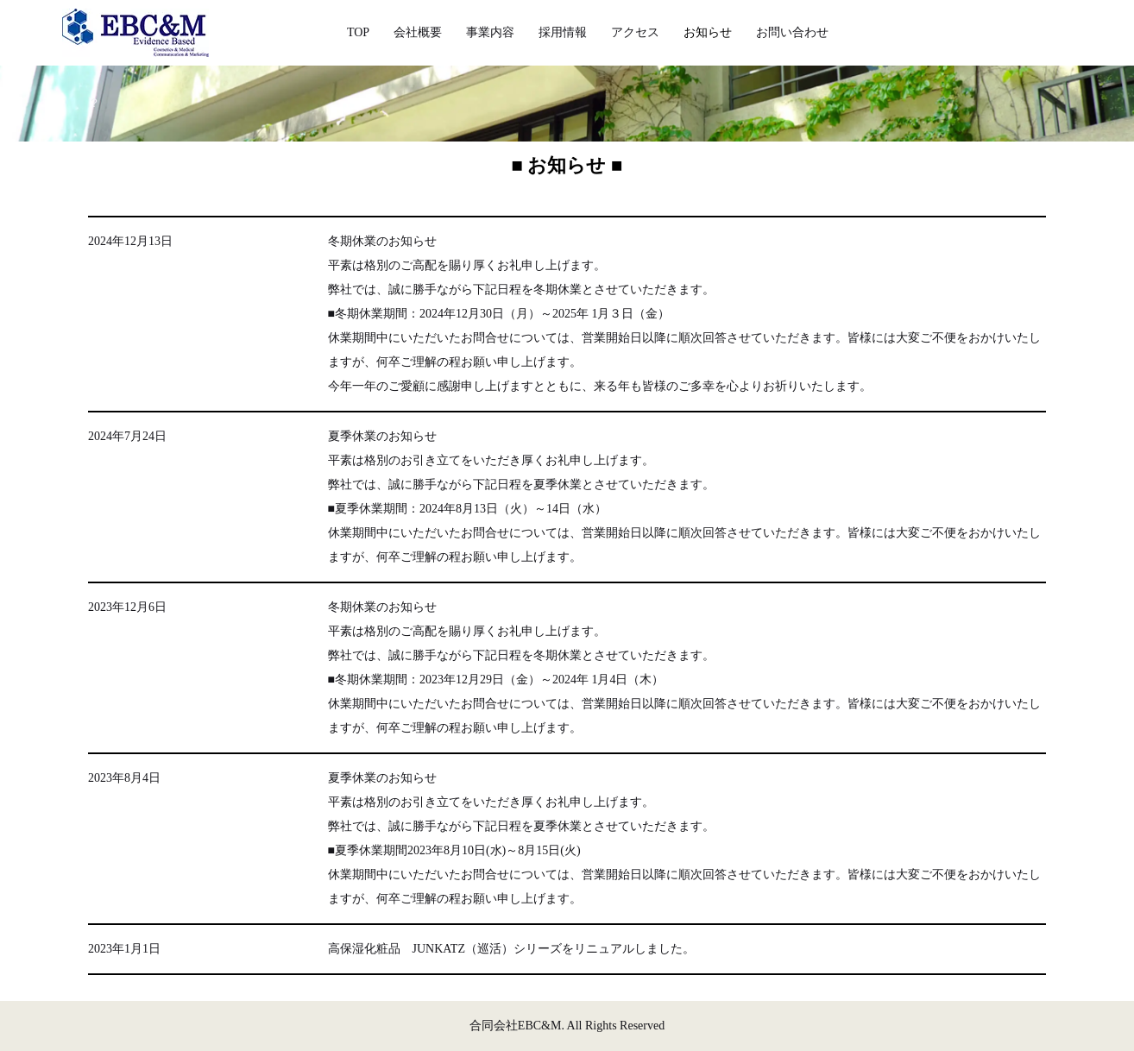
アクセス (635, 32)
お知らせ (708, 32)
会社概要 (418, 32)
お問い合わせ (792, 32)
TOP (358, 32)
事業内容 (490, 32)
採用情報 (563, 32)
